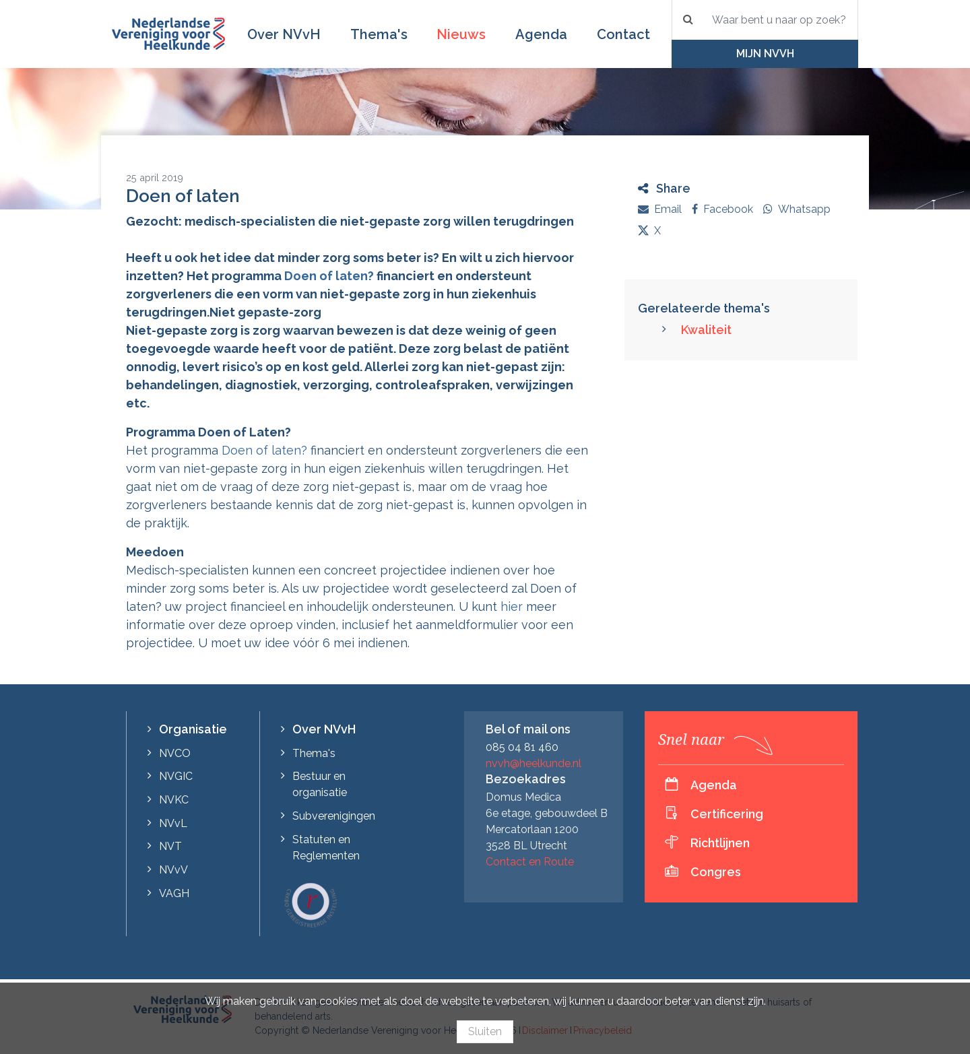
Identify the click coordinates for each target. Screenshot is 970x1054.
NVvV (173, 869)
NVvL (173, 823)
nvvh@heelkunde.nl (533, 763)
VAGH (174, 893)
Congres (715, 872)
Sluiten (485, 1031)
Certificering (726, 814)
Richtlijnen (720, 843)
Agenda (541, 34)
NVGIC (176, 776)
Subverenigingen (333, 816)
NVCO (175, 753)
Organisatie (193, 729)
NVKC (174, 799)
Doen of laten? (329, 276)
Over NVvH (284, 34)
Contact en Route (530, 861)
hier (511, 606)
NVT (170, 846)
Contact (623, 34)
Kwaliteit (706, 330)
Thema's (379, 34)
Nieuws (461, 34)
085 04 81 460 (522, 747)
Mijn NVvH (765, 53)
